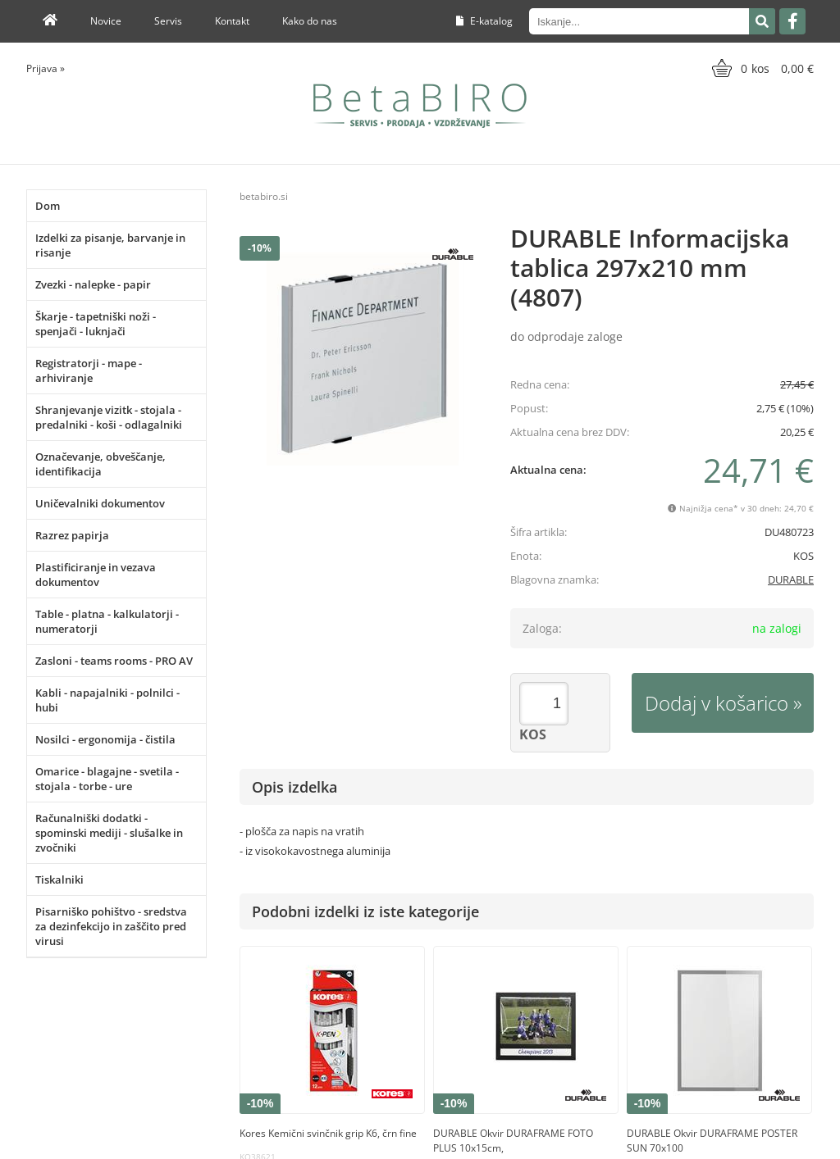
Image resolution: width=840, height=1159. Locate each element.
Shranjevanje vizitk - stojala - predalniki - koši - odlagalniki (108, 417)
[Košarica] (761, 68)
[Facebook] (792, 21)
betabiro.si (264, 196)
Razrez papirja (72, 535)
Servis (168, 21)
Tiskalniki (59, 879)
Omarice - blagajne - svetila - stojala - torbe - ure (107, 778)
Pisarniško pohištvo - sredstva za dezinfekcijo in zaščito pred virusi (111, 926)
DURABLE (791, 579)
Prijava (45, 68)
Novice (105, 21)
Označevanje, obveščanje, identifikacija (100, 464)
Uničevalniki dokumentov (100, 503)
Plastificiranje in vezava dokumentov (95, 574)
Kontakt (232, 21)
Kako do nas (309, 21)
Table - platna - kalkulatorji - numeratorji (107, 621)
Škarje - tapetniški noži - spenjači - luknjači (95, 324)
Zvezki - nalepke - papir (93, 284)
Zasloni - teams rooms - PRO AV (114, 660)
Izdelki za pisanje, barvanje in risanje (110, 245)
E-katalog (484, 21)
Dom (47, 205)
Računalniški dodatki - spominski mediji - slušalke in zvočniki (109, 833)
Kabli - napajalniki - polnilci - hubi (107, 700)
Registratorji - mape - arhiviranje (88, 370)
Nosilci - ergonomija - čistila (105, 739)
